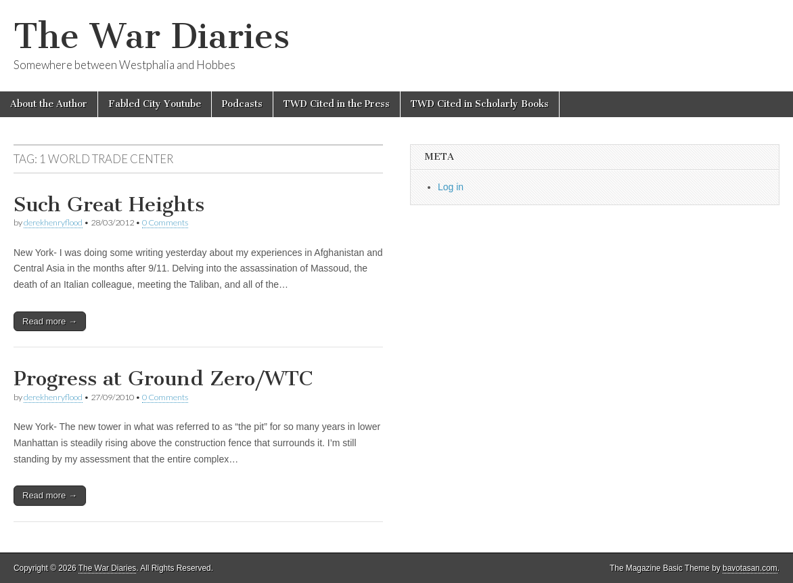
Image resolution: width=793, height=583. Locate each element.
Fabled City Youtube (154, 104)
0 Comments (165, 222)
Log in (450, 186)
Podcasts (242, 104)
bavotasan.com (750, 568)
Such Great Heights (109, 204)
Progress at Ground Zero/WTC (163, 378)
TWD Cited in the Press (337, 104)
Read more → (49, 321)
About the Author (48, 104)
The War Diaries (152, 36)
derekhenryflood (53, 222)
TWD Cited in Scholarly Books (480, 104)
